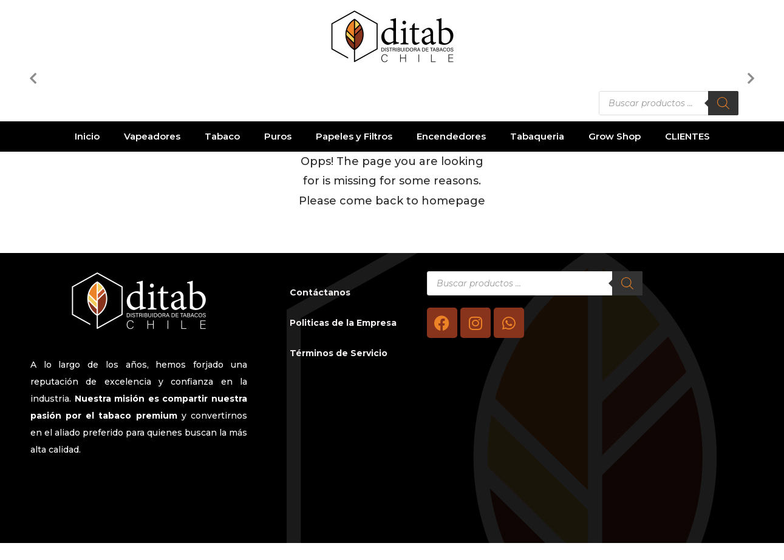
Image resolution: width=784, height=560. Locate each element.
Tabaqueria (537, 136)
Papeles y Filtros (354, 136)
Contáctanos (320, 292)
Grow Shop (614, 136)
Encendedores (451, 136)
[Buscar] (723, 103)
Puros (277, 136)
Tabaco (222, 136)
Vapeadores (152, 136)
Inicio (87, 136)
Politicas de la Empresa (343, 322)
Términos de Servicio (338, 353)
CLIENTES (687, 136)
